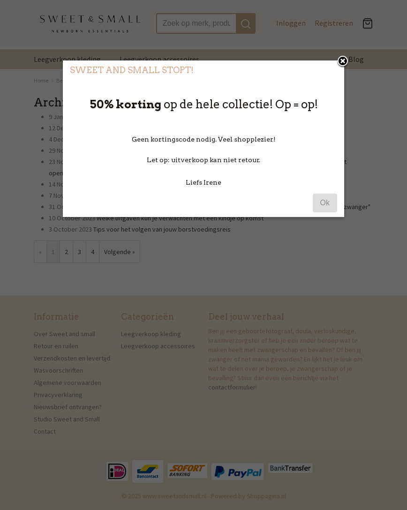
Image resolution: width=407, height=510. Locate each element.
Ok (325, 203)
